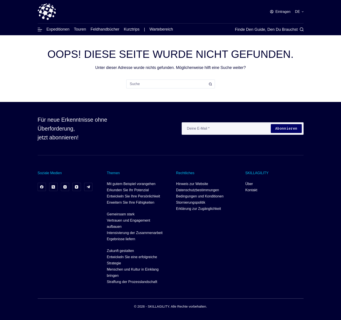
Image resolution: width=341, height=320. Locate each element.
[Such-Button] (210, 84)
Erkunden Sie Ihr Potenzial (128, 190)
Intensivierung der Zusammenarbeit (135, 233)
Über (249, 184)
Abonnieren (286, 128)
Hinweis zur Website (192, 184)
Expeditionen (58, 29)
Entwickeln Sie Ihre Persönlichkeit (133, 196)
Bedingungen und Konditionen (200, 196)
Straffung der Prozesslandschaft (132, 282)
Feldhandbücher (105, 29)
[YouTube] (76, 187)
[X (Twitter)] (53, 187)
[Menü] (40, 29)
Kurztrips (132, 29)
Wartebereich (161, 29)
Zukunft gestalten (120, 251)
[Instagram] (65, 187)
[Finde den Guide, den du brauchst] (269, 29)
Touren (80, 29)
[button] (299, 12)
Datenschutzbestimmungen (197, 190)
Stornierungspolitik (190, 202)
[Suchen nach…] (166, 84)
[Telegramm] (88, 187)
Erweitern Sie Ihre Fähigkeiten (130, 202)
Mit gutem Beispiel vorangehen (131, 184)
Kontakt (251, 190)
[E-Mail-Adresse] (226, 128)
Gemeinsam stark (120, 214)
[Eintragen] (280, 12)
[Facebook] (42, 187)
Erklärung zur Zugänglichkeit (198, 209)
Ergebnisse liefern (121, 239)
